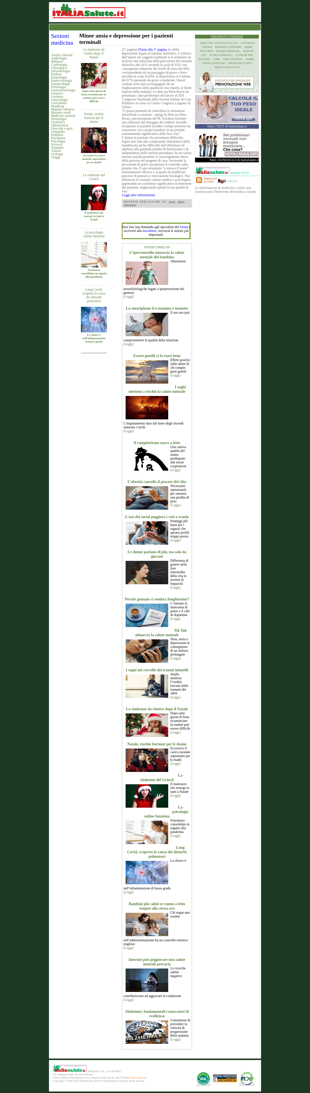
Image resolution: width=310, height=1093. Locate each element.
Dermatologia (60, 71)
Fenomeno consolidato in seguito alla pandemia (94, 273)
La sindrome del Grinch (94, 177)
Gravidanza (59, 103)
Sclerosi (56, 144)
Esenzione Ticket (240, 63)
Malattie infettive (63, 109)
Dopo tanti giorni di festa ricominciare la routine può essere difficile (94, 96)
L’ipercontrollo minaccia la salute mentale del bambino (156, 254)
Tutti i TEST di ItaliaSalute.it (227, 126)
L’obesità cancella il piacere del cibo (157, 482)
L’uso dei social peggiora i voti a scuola (157, 517)
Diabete (56, 74)
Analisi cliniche (62, 55)
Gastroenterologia (63, 90)
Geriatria (57, 96)
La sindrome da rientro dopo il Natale (94, 53)
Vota (230, 154)
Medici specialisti (227, 67)
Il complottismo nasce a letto (157, 443)
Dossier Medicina (228, 51)
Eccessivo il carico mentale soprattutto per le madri (94, 159)
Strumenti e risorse (227, 36)
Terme (249, 59)
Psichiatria (58, 138)
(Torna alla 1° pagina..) (153, 49)
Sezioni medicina (62, 39)
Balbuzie (57, 61)
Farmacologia (60, 84)
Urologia (57, 154)
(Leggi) (128, 296)
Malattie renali (61, 112)
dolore (181, 201)
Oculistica (58, 122)
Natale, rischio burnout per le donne (94, 117)
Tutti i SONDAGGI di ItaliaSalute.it (234, 160)
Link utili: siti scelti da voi (219, 42)
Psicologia (58, 141)
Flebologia (58, 87)
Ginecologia (59, 99)
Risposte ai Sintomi (228, 47)
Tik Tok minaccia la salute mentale (161, 632)
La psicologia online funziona (94, 234)
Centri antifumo (213, 63)
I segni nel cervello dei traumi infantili (157, 670)
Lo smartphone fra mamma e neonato (157, 308)
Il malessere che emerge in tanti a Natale (94, 216)
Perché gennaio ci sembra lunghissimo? (157, 599)
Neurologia (58, 119)
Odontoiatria (59, 125)
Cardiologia (59, 64)
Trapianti (57, 147)
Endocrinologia (61, 80)
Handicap (57, 106)
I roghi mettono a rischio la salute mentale (157, 389)
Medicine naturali (63, 115)
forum (184, 227)
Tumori (56, 151)
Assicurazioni (232, 59)
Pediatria (57, 135)
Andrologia (59, 58)
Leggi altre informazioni (138, 195)
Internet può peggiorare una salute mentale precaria (157, 961)
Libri (216, 59)
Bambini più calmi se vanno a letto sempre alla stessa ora (157, 906)
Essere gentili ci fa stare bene (157, 356)
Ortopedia (58, 131)
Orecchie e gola (61, 128)
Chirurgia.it (59, 68)
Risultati (248, 154)
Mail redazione (138, 1077)
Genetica (57, 93)
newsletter (149, 231)
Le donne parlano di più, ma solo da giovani (157, 554)
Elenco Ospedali (221, 55)
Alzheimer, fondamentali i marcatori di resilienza (157, 1013)
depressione (130, 204)
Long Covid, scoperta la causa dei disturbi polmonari (93, 295)
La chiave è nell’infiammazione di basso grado (93, 338)
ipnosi (172, 201)
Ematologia (59, 77)
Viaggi (55, 157)
